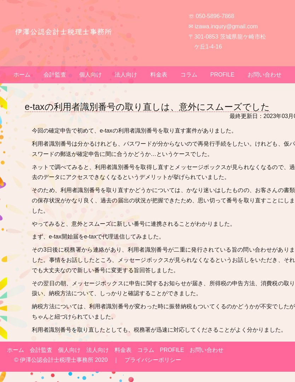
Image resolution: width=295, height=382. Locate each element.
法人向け (126, 75)
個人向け (90, 75)
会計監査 (55, 75)
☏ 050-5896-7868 (211, 16)
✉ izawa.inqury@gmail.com (223, 26)
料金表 (158, 75)
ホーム (21, 75)
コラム (188, 75)
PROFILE (222, 75)
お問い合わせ (265, 75)
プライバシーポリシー (153, 360)
